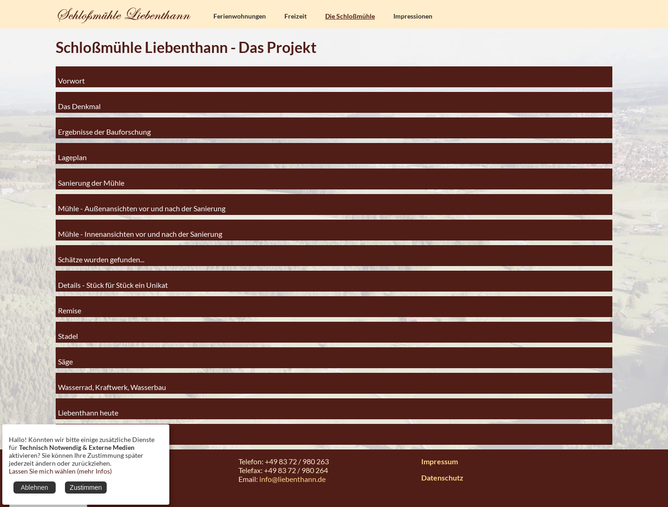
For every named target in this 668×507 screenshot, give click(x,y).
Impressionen (412, 16)
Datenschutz (442, 477)
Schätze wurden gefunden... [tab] (101, 255)
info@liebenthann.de (292, 478)
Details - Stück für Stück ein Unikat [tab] (113, 281)
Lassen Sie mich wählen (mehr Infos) (60, 471)
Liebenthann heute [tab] (88, 409)
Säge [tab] (65, 358)
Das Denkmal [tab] (79, 102)
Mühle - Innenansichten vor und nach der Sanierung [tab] (140, 230)
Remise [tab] (69, 307)
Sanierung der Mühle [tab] (91, 179)
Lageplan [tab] (72, 153)
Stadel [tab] (68, 332)
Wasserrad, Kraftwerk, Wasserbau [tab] (112, 383)
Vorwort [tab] (71, 77)
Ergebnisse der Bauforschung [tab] (104, 128)
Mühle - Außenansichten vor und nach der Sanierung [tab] (141, 204)
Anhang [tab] (70, 434)
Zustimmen (86, 487)
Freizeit (295, 16)
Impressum (439, 461)
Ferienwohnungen (239, 16)
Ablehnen (34, 487)
